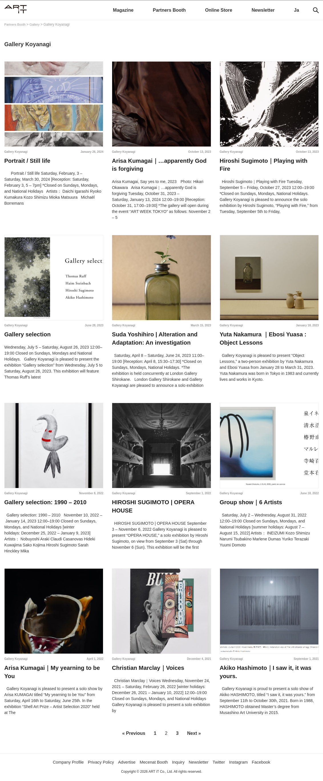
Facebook (268, 764)
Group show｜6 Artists (250, 504)
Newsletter (263, 10)
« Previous (133, 735)
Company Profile (61, 764)
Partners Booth (169, 10)
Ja (296, 10)
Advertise (124, 764)
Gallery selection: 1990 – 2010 (44, 504)
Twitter (223, 764)
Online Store (218, 10)
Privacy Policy (96, 764)
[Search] (316, 10)
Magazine (123, 10)
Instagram (244, 764)
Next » (194, 735)
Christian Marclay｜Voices (147, 670)
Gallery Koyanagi (16, 151)
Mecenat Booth (153, 764)
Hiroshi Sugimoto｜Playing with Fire (269, 161)
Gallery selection (27, 335)
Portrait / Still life (27, 161)
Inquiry (180, 764)
